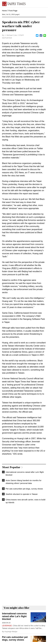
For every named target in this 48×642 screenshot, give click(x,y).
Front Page (12, 11)
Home (4, 11)
